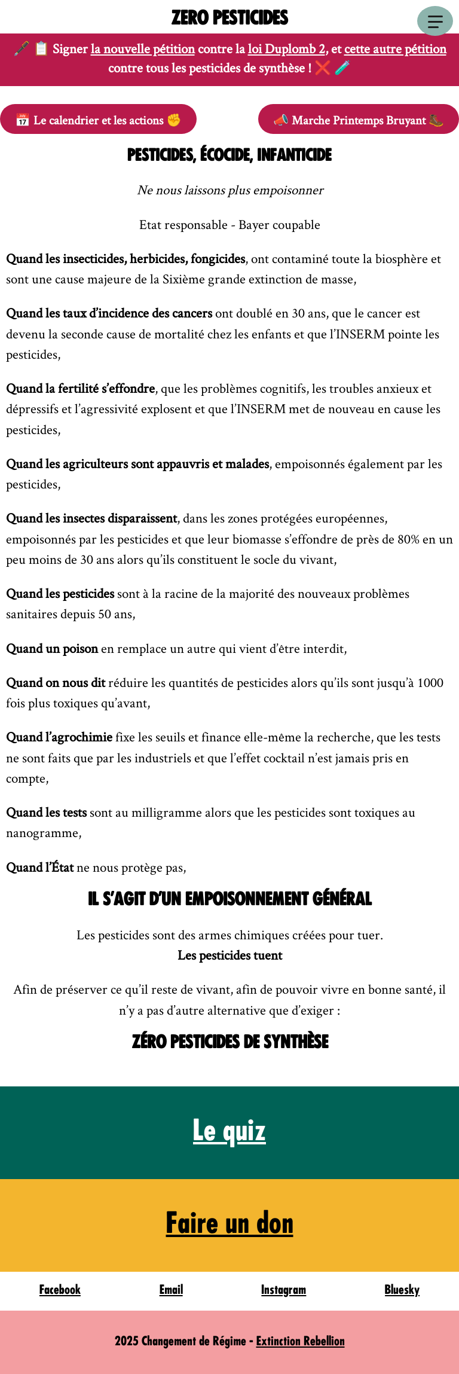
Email (171, 1290)
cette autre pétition (395, 48)
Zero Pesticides (229, 19)
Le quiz (229, 1132)
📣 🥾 (358, 120)
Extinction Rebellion (300, 1342)
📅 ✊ (98, 120)
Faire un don (229, 1225)
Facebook (60, 1290)
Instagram (283, 1290)
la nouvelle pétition (143, 48)
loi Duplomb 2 (286, 48)
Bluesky (402, 1290)
